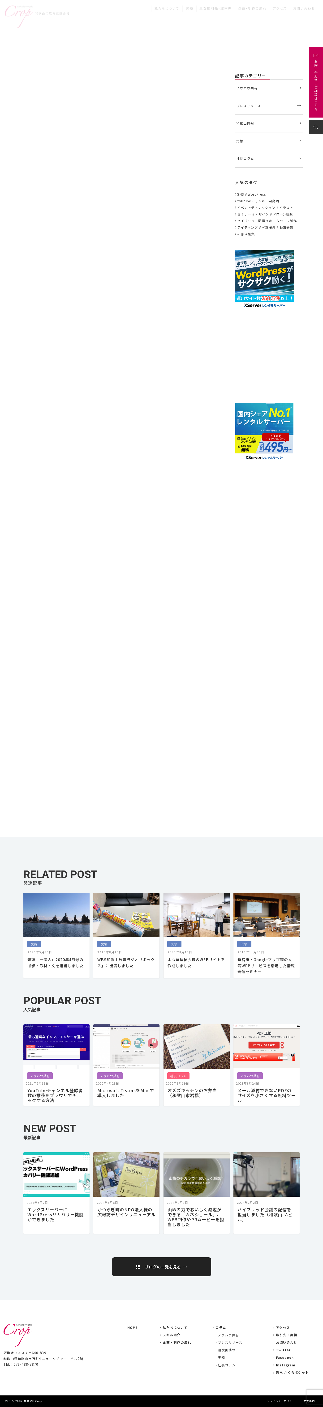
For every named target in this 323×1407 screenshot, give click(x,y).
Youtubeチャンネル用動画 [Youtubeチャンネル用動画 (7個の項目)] (258, 201)
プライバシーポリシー (281, 1401)
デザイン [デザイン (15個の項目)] (262, 214)
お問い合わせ (304, 6)
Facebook (285, 1357)
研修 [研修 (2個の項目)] (240, 234)
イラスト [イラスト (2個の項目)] (286, 207)
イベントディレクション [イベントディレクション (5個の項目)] (256, 207)
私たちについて (167, 6)
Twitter (283, 1350)
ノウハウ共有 (247, 88)
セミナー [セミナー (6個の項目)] (244, 214)
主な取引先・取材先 (215, 6)
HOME (132, 1327)
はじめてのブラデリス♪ (44, 380)
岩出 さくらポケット (292, 1372)
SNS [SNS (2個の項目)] (240, 194)
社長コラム (245, 158)
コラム (220, 1327)
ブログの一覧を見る (163, 1267)
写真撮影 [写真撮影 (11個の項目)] (269, 227)
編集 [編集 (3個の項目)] (251, 234)
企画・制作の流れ (252, 6)
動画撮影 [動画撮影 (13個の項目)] (286, 227)
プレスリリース (248, 105)
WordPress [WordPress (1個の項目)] (257, 194)
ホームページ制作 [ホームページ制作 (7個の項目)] (283, 220)
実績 (189, 6)
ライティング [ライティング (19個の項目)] (247, 227)
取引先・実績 (286, 1334)
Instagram (285, 1365)
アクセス (280, 6)
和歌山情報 (245, 123)
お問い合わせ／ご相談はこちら (316, 86)
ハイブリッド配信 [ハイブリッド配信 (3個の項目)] (251, 220)
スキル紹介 (172, 1334)
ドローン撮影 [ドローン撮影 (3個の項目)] (283, 214)
